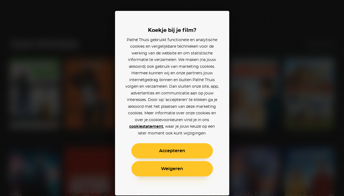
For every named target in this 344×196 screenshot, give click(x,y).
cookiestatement (146, 126)
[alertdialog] (172, 98)
